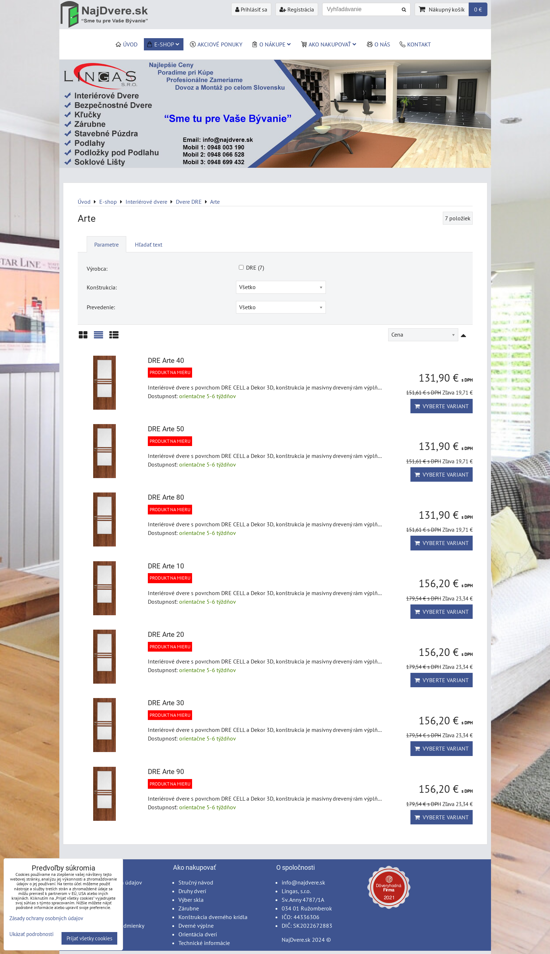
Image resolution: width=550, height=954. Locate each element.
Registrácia (296, 9)
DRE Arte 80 (166, 497)
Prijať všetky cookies (89, 938)
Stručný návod (195, 882)
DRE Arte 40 (166, 360)
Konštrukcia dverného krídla (212, 917)
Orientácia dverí (197, 934)
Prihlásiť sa (251, 9)
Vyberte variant (441, 406)
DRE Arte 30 (166, 703)
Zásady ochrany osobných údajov (46, 918)
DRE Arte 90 (166, 772)
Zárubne (188, 908)
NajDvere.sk (296, 939)
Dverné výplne (196, 925)
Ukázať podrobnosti (31, 934)
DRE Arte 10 (166, 566)
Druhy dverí (192, 891)
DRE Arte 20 (166, 634)
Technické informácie (204, 942)
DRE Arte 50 (166, 429)
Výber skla (191, 899)
